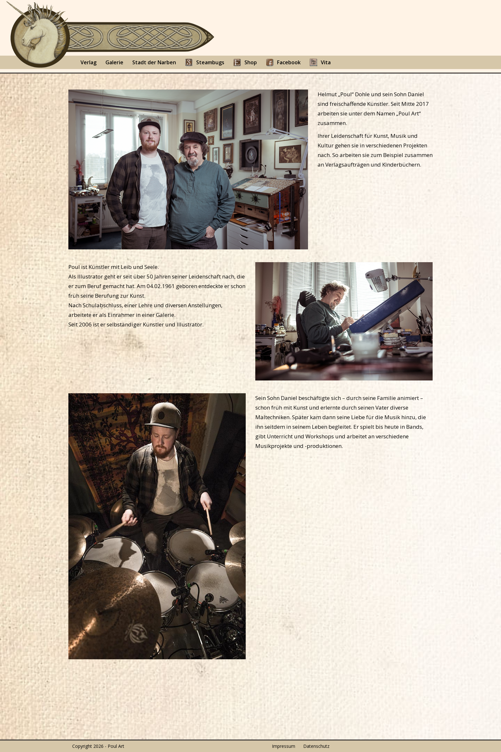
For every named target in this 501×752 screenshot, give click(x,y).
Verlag (88, 62)
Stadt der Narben (154, 62)
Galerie (114, 62)
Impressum (283, 746)
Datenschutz (316, 746)
